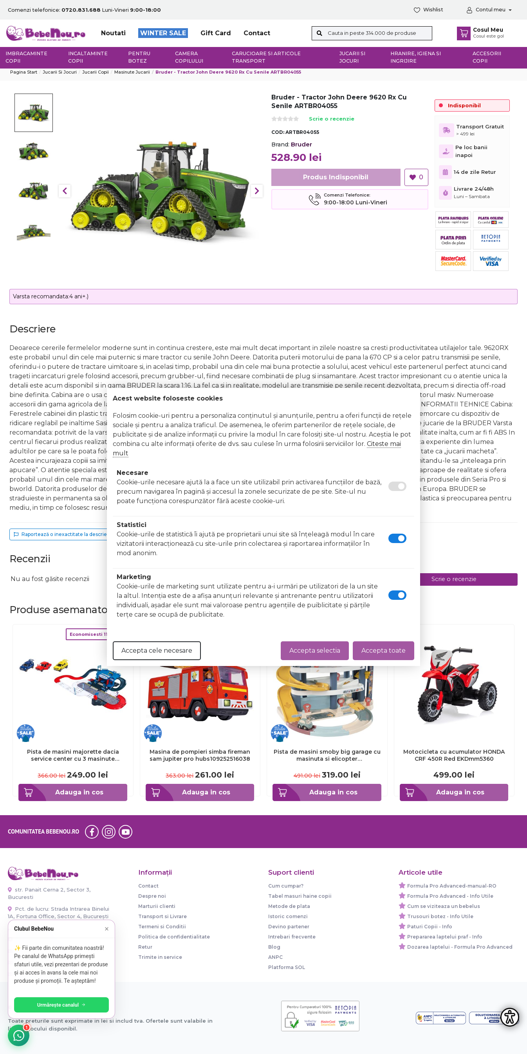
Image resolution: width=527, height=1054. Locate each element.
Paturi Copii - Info (429, 926)
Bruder (301, 144)
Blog (274, 947)
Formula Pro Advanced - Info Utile (450, 896)
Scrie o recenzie (331, 119)
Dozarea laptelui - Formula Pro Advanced (460, 947)
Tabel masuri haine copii (300, 896)
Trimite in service (160, 957)
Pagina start (23, 72)
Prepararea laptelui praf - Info (444, 937)
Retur (145, 947)
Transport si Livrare (162, 916)
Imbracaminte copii (26, 57)
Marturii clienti (156, 906)
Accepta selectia (314, 650)
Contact (257, 33)
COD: (277, 132)
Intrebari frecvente (292, 937)
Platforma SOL (286, 967)
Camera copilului (189, 57)
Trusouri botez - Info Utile (440, 916)
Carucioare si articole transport (266, 57)
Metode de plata (289, 906)
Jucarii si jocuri (352, 57)
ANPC (275, 957)
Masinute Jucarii (132, 72)
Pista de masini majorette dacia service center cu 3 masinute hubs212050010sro (73, 755)
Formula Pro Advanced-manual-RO (451, 886)
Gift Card (215, 33)
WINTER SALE (163, 33)
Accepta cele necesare (156, 650)
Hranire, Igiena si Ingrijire (415, 57)
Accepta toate (383, 650)
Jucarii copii (95, 72)
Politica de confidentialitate (174, 937)
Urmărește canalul (62, 1005)
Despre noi (152, 896)
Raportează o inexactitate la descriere (63, 534)
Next (257, 191)
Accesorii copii (487, 57)
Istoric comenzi (288, 916)
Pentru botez (139, 57)
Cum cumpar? (285, 886)
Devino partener (288, 926)
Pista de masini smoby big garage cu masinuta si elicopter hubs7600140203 (327, 755)
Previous (64, 191)
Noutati (113, 33)
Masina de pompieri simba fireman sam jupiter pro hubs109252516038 (200, 755)
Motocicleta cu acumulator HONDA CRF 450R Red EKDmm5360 (454, 755)
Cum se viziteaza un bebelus (443, 906)
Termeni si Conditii (162, 926)
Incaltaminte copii (88, 57)
